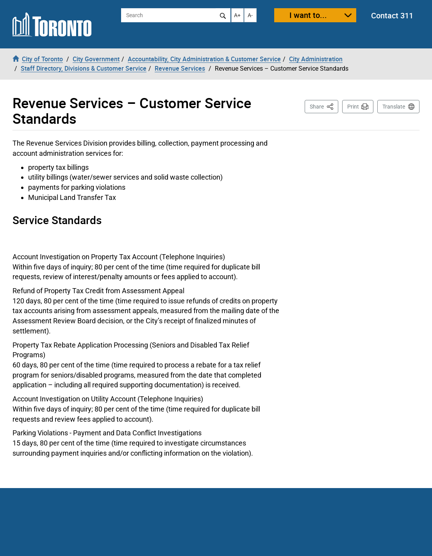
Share (324, 106)
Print (353, 106)
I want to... (308, 15)
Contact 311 (392, 15)
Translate (393, 106)
